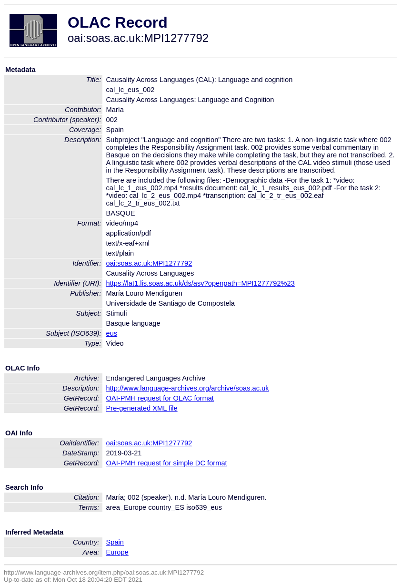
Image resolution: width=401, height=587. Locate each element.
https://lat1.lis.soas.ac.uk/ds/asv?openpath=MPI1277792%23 (200, 283)
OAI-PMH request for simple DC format (166, 463)
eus (112, 333)
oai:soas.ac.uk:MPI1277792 (149, 263)
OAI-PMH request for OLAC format (160, 398)
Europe (117, 552)
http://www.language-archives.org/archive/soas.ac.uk (187, 388)
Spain (115, 542)
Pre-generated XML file (142, 408)
